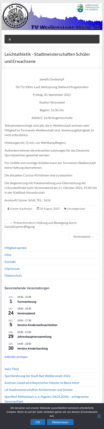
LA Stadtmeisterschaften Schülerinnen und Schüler (39, 389)
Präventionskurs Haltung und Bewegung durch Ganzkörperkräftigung (41, 224)
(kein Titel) (12, 369)
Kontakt (10, 261)
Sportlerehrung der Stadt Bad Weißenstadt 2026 (37, 376)
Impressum (12, 268)
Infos (8, 254)
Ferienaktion (83, 236)
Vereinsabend (26, 313)
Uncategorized (76, 208)
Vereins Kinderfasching (32, 348)
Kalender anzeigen (16, 356)
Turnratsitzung (26, 301)
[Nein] (99, 416)
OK (37, 422)
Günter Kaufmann (21, 208)
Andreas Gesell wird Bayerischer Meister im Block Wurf (42, 383)
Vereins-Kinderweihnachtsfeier (37, 325)
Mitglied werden (16, 248)
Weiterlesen (60, 422)
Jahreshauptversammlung (34, 336)
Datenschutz (13, 275)
